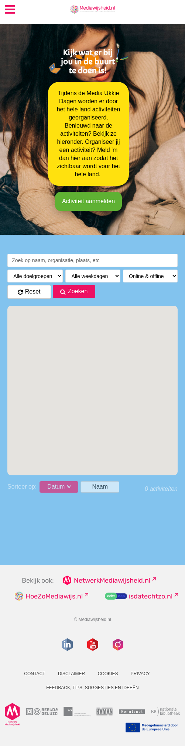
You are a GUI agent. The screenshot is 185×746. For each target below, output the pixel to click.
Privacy (140, 673)
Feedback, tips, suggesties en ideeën (92, 687)
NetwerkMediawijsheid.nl (112, 580)
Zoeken (78, 291)
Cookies (108, 673)
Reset (33, 291)
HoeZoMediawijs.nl (54, 596)
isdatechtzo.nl (150, 596)
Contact (34, 673)
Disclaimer (71, 673)
